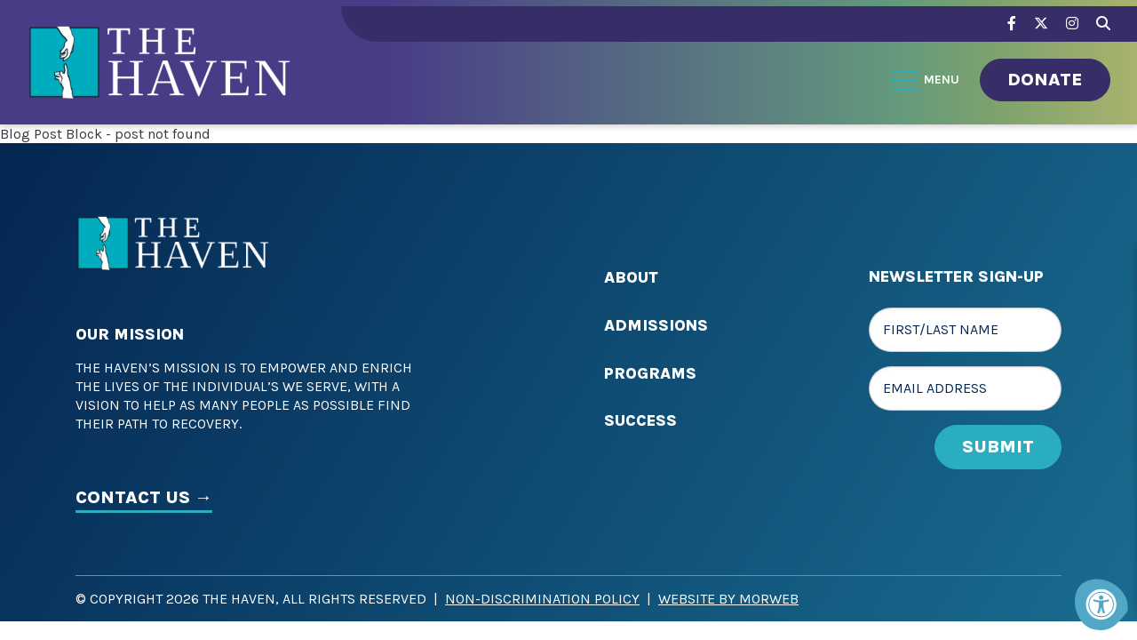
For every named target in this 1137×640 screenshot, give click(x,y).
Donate (1045, 79)
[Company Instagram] (1072, 23)
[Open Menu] (927, 80)
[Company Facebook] (1011, 23)
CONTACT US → (144, 497)
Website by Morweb (728, 598)
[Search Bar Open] (1103, 21)
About (631, 277)
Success (640, 420)
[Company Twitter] (1041, 23)
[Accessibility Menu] (1101, 604)
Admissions (656, 325)
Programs (650, 373)
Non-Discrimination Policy (542, 598)
